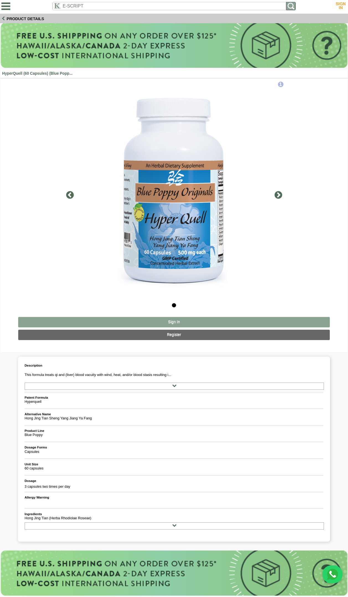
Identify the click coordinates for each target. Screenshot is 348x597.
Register (174, 335)
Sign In (174, 322)
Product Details (25, 19)
